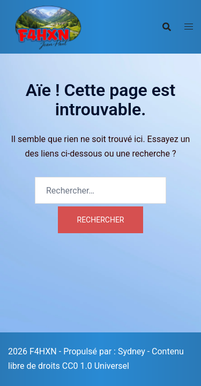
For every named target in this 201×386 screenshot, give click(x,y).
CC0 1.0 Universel (95, 366)
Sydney (131, 351)
